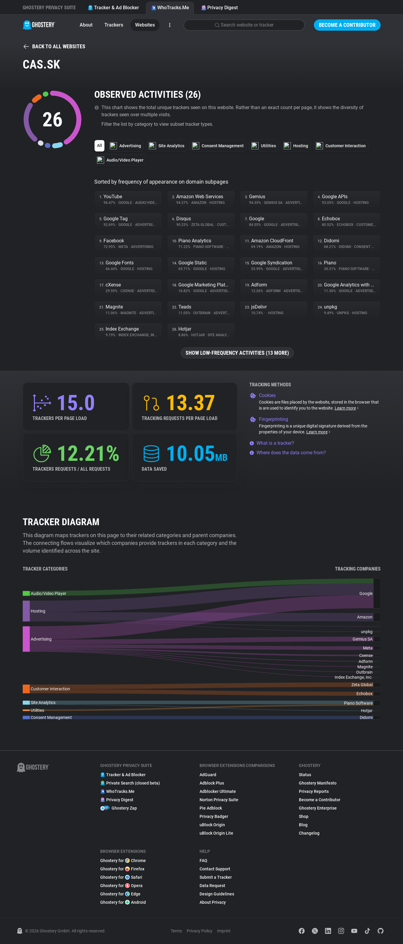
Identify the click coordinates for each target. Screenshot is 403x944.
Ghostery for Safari (121, 877)
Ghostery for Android (123, 902)
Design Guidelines (217, 894)
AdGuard (208, 774)
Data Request (212, 885)
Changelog (309, 833)
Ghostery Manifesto (317, 783)
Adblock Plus (212, 783)
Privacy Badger (214, 816)
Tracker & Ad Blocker (113, 7)
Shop (303, 816)
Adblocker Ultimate (218, 791)
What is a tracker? (271, 443)
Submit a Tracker (216, 877)
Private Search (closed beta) (130, 783)
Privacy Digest (219, 7)
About (86, 25)
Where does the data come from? (287, 452)
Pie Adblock (211, 808)
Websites (145, 25)
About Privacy (213, 902)
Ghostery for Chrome (123, 860)
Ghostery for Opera (121, 885)
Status (305, 774)
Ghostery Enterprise (318, 808)
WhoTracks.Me (170, 7)
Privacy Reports (314, 791)
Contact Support (215, 869)
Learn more (347, 408)
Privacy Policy (199, 931)
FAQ (203, 860)
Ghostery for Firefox (122, 869)
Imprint (224, 931)
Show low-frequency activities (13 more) (237, 353)
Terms (176, 931)
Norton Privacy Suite (219, 799)
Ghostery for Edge (120, 894)
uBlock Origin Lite (216, 833)
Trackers (113, 25)
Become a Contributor (347, 25)
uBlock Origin (212, 824)
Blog (303, 824)
